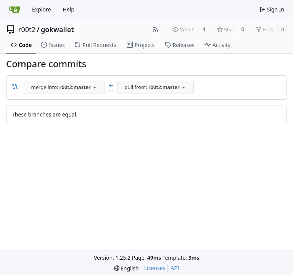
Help (68, 9)
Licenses (155, 268)
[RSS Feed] (155, 29)
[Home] (14, 9)
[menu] (126, 268)
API (175, 268)
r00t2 (26, 29)
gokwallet (57, 29)
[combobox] (64, 87)
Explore (41, 9)
